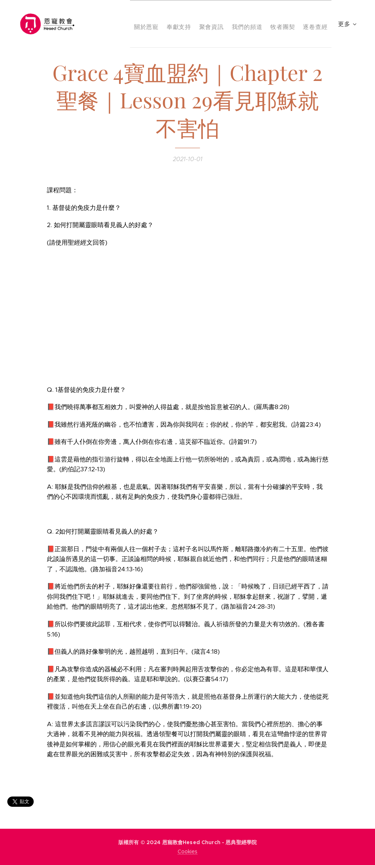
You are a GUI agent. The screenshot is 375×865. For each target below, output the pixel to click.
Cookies (188, 851)
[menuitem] (155, 24)
